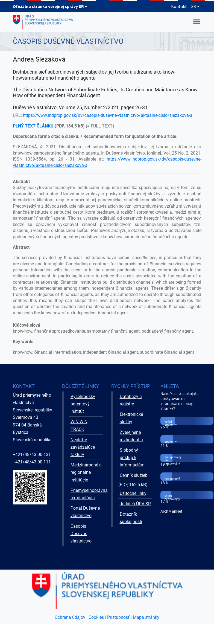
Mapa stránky (146, 617)
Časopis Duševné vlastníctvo (81, 534)
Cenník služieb (134, 475)
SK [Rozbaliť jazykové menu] (195, 6)
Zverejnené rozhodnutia (131, 436)
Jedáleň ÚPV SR (135, 503)
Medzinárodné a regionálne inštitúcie (86, 472)
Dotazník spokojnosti (131, 518)
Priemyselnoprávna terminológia (87, 494)
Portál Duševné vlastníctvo (85, 512)
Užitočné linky (133, 493)
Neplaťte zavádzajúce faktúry (83, 447)
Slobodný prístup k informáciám (132, 458)
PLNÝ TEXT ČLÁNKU (33, 126)
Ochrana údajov (70, 617)
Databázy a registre (131, 400)
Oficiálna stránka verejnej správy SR (50, 6)
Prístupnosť (118, 617)
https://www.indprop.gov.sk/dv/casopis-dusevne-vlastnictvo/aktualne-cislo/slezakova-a (107, 115)
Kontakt (179, 6)
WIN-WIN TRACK (79, 425)
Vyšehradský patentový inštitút (83, 404)
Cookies (96, 617)
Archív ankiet (171, 511)
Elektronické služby (131, 418)
